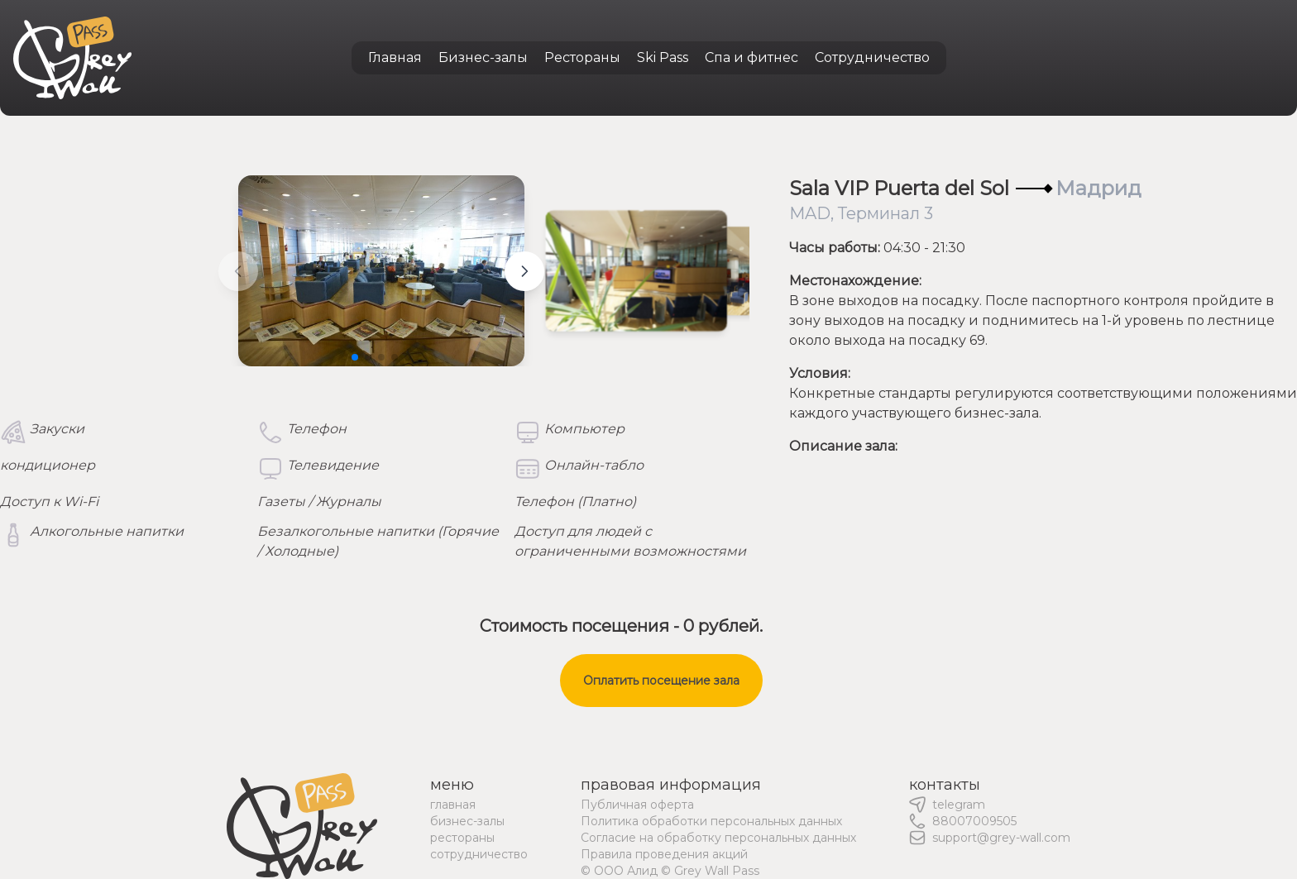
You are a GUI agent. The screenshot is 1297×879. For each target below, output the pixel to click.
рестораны (462, 837)
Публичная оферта (637, 804)
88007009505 (974, 821)
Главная (395, 57)
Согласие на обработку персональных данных (718, 837)
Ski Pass (662, 57)
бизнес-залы (467, 821)
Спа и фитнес (751, 57)
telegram (958, 804)
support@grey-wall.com (1001, 837)
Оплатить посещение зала (661, 680)
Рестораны (582, 57)
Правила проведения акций (664, 854)
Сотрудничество (872, 57)
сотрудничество (479, 854)
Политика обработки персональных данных (711, 821)
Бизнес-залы (483, 57)
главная (453, 804)
